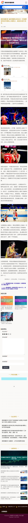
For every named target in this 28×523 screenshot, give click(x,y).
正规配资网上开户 (10, 507)
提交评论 (6, 367)
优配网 (2, 507)
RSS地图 (15, 515)
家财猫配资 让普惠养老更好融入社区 (10, 492)
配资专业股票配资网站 (22, 507)
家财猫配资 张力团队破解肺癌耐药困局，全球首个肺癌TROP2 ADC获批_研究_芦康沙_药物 (10, 487)
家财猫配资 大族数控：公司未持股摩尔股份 (13, 441)
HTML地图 (21, 515)
